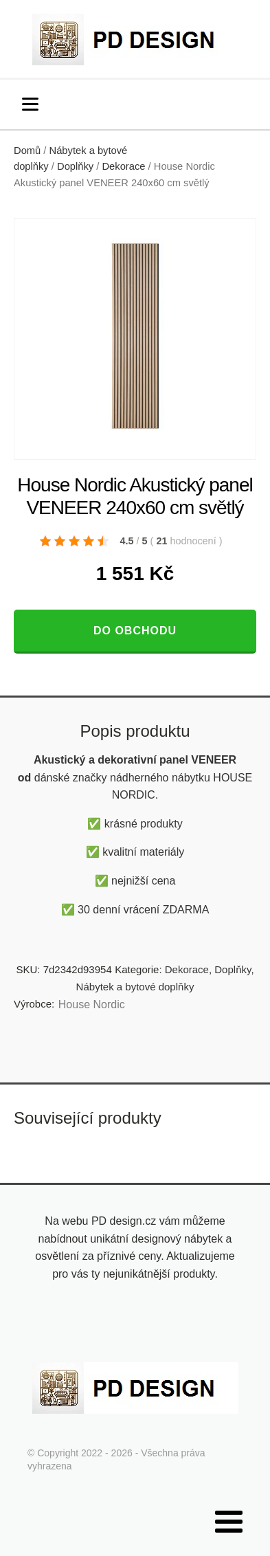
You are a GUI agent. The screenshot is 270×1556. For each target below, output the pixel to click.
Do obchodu (135, 630)
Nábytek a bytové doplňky (135, 986)
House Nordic (91, 1004)
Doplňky (75, 166)
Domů (27, 150)
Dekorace (123, 166)
